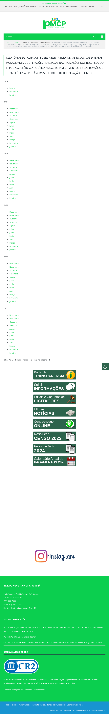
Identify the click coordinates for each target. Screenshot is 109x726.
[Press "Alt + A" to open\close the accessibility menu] (105, 366)
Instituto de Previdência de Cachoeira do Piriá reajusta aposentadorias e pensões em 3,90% (43, 654)
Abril (11, 148)
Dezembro (14, 120)
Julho (12, 138)
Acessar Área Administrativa (76, 722)
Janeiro (13, 107)
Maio (12, 144)
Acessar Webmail (98, 722)
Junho (12, 141)
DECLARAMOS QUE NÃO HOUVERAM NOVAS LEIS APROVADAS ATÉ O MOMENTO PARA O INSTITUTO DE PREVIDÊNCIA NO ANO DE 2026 (55, 6)
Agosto (12, 134)
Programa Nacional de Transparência (29, 701)
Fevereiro (14, 103)
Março (12, 100)
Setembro (14, 131)
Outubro (13, 127)
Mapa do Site (56, 722)
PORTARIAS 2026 (11, 648)
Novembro (14, 124)
